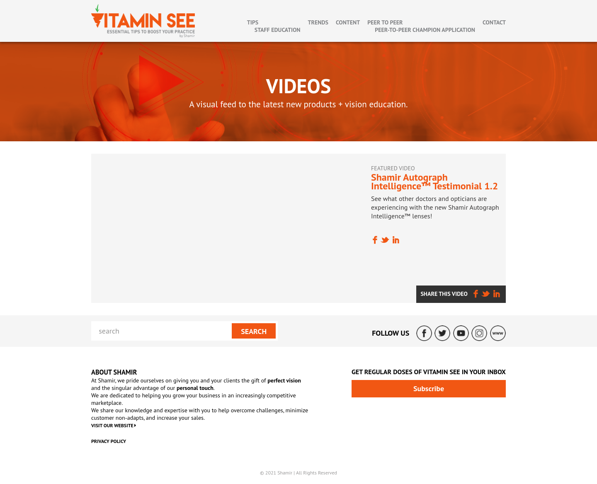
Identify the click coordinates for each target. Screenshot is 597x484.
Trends (318, 22)
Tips (252, 22)
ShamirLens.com (498, 333)
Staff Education (278, 30)
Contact (494, 22)
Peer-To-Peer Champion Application (425, 30)
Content (348, 22)
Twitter (442, 333)
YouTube (461, 333)
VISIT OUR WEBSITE (113, 425)
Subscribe (428, 388)
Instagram (479, 333)
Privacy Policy (108, 441)
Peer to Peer (385, 22)
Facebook (424, 333)
